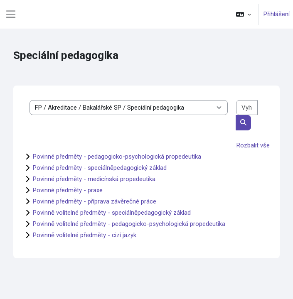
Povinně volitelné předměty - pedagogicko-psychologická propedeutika (129, 224)
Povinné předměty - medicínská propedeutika (94, 179)
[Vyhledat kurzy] (247, 107)
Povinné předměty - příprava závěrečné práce (94, 201)
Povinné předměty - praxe (68, 190)
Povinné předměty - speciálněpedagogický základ (100, 168)
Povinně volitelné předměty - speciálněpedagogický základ (112, 212)
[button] (243, 14)
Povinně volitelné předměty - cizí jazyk (84, 235)
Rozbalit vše (253, 145)
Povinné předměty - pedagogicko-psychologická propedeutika (117, 156)
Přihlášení (276, 14)
